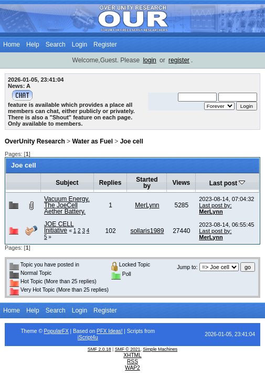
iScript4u (88, 337)
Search (56, 44)
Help (32, 44)
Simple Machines (160, 349)
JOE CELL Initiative (59, 227)
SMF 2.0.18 (99, 349)
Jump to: (187, 267)
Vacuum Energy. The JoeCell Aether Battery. (67, 205)
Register (105, 44)
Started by (146, 183)
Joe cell (131, 141)
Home (11, 44)
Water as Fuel (92, 141)
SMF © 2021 (128, 349)
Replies (110, 182)
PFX (102, 331)
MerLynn (147, 205)
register (178, 60)
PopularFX (56, 331)
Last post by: (215, 205)
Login (79, 44)
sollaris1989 (147, 231)
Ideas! (115, 331)
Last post (227, 183)
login (149, 60)
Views (181, 182)
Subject (67, 182)
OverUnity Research (35, 141)
